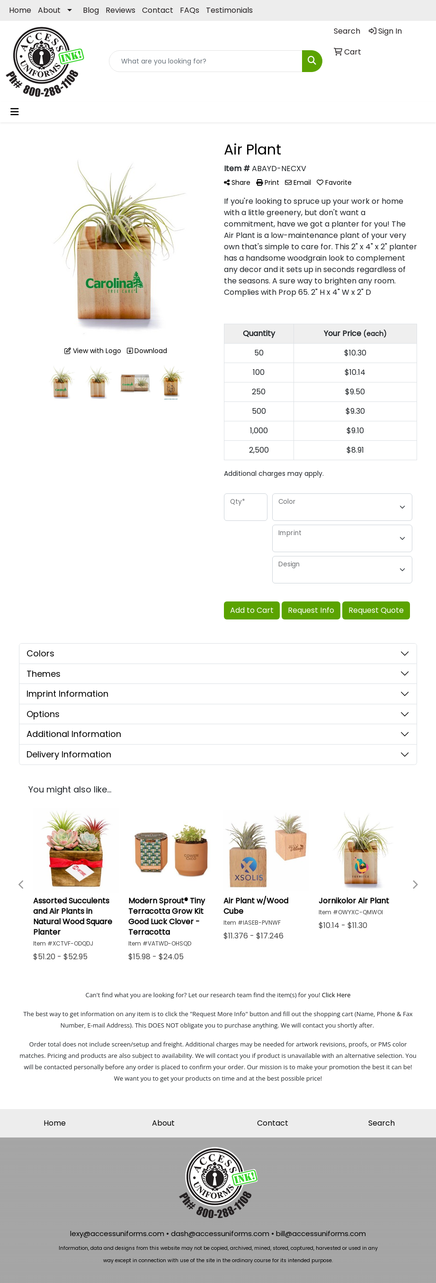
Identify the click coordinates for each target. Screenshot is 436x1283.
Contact (157, 10)
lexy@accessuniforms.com (117, 1233)
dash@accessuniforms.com (220, 1233)
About (49, 10)
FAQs (189, 10)
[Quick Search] (206, 61)
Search (381, 1123)
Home (20, 10)
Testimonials (229, 10)
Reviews (120, 10)
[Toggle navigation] (15, 111)
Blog (91, 10)
